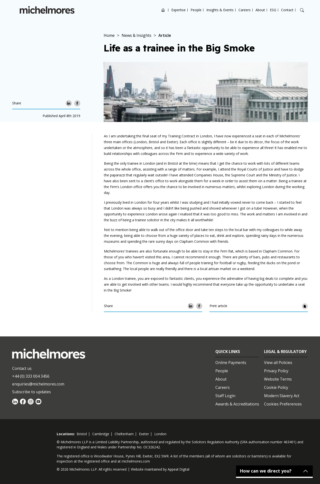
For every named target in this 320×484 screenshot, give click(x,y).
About (260, 10)
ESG (273, 10)
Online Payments (230, 362)
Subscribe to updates (31, 391)
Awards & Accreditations (237, 404)
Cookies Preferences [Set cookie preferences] (283, 404)
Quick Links (227, 351)
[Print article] (305, 306)
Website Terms (278, 379)
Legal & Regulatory (285, 351)
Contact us (22, 368)
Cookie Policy (276, 387)
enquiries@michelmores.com (38, 384)
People (196, 10)
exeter (144, 434)
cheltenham (124, 434)
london (160, 434)
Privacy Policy (276, 370)
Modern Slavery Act (281, 395)
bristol (82, 434)
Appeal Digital (178, 469)
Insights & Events (220, 10)
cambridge (100, 434)
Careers (244, 10)
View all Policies (278, 362)
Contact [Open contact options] (287, 10)
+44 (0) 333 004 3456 (30, 376)
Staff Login (225, 395)
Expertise (178, 10)
